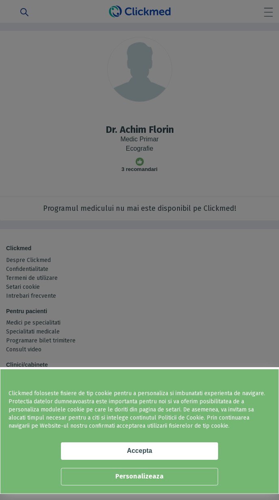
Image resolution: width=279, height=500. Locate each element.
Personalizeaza (139, 476)
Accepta (139, 450)
